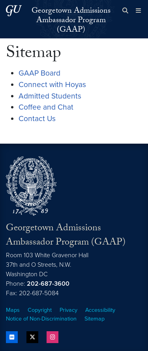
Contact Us (37, 118)
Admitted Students (50, 96)
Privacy (68, 310)
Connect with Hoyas (52, 84)
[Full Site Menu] (138, 10)
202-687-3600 (48, 284)
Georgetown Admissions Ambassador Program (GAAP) (71, 21)
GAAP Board (39, 73)
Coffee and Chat (46, 107)
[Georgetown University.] (14, 10)
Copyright (40, 310)
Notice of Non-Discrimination (41, 318)
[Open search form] (125, 10)
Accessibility (100, 310)
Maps (13, 310)
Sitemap (94, 318)
